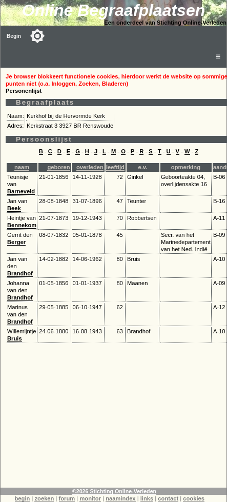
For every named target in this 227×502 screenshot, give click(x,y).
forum (67, 498)
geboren (58, 167)
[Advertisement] (114, 416)
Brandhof (20, 273)
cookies (193, 498)
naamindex (120, 498)
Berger (16, 242)
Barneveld (21, 191)
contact (168, 498)
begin (22, 498)
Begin (14, 36)
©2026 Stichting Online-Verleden (114, 491)
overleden (90, 167)
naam (21, 167)
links (147, 498)
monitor (90, 498)
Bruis (14, 338)
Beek (14, 208)
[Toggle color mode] (37, 36)
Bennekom (21, 225)
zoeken (44, 498)
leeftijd (115, 167)
